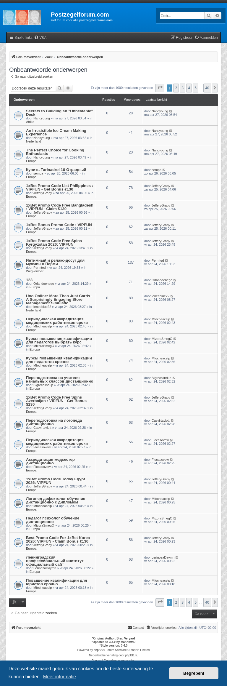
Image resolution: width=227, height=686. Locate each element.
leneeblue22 (42, 306)
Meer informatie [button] (59, 676)
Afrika (30, 122)
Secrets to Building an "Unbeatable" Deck (59, 113)
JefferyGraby (42, 193)
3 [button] (182, 87)
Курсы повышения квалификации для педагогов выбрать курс (59, 340)
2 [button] (176, 87)
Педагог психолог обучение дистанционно (52, 520)
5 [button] (195, 87)
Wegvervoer (34, 271)
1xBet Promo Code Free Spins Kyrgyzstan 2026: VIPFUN (54, 243)
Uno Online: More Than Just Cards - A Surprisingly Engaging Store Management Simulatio (59, 299)
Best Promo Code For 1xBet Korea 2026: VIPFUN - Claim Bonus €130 (58, 539)
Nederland (33, 141)
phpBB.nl (131, 655)
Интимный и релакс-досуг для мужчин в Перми (55, 262)
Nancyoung (41, 118)
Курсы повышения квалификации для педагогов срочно (59, 360)
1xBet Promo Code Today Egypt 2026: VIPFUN (55, 481)
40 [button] (207, 87)
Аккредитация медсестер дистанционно (50, 461)
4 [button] (189, 87)
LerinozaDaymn (44, 568)
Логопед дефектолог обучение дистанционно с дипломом (55, 500)
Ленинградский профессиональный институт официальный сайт (55, 561)
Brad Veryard (125, 638)
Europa (31, 161)
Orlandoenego (43, 283)
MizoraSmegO (43, 346)
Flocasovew (42, 447)
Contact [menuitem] (135, 627)
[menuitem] (40, 38)
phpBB (98, 650)
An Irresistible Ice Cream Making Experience (56, 132)
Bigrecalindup (43, 385)
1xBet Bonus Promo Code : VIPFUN (59, 225)
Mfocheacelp (42, 326)
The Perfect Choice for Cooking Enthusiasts (55, 152)
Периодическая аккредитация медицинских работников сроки (57, 321)
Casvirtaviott (42, 427)
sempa (38, 173)
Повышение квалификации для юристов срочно (56, 582)
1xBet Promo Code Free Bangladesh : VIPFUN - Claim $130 (59, 207)
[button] (159, 88)
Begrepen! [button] (193, 673)
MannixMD (128, 642)
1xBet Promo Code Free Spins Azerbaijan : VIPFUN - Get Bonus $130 (56, 401)
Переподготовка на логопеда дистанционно (54, 422)
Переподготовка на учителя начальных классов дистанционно (59, 379)
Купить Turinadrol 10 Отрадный (56, 169)
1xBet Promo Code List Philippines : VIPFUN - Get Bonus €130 (59, 187)
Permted (39, 267)
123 (29, 280)
